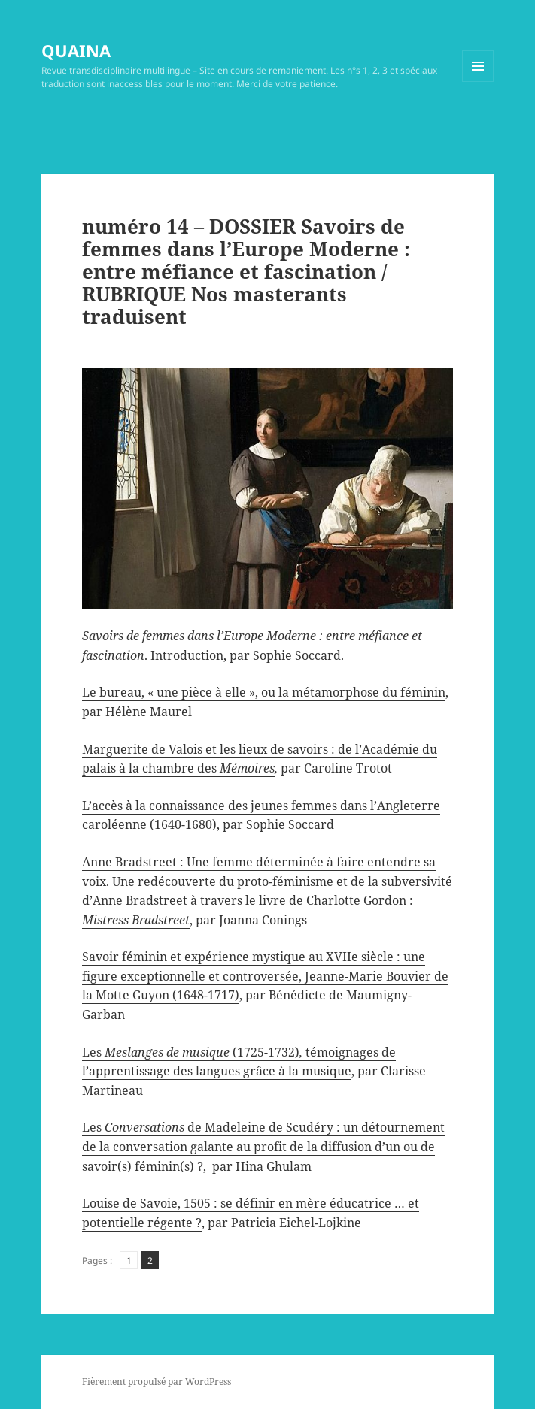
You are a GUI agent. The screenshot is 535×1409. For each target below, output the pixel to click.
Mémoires (247, 768)
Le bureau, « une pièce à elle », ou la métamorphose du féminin (263, 692)
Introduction (186, 655)
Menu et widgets (478, 81)
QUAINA (76, 50)
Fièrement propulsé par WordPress (156, 1381)
